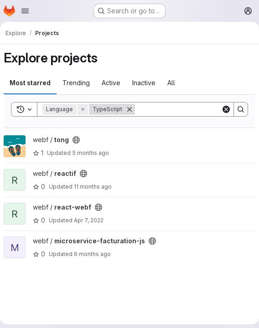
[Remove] (129, 109)
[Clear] (226, 109)
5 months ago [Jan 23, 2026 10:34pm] (90, 152)
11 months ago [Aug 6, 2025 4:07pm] (93, 186)
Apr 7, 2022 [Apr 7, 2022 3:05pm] (89, 220)
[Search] (191, 109)
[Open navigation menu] (25, 11)
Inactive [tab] (143, 83)
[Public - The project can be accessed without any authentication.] (76, 140)
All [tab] (171, 83)
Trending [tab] (76, 83)
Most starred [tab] (30, 83)
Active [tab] (111, 83)
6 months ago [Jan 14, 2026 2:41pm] (92, 254)
